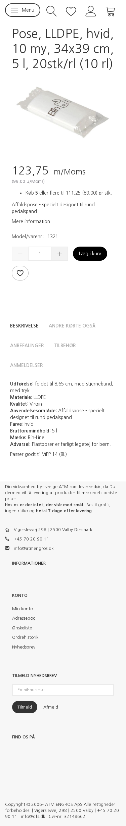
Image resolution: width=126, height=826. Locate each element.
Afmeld (50, 707)
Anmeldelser (26, 365)
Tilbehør (65, 345)
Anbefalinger (27, 345)
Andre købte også (72, 325)
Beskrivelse (24, 325)
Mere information (31, 221)
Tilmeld (24, 707)
